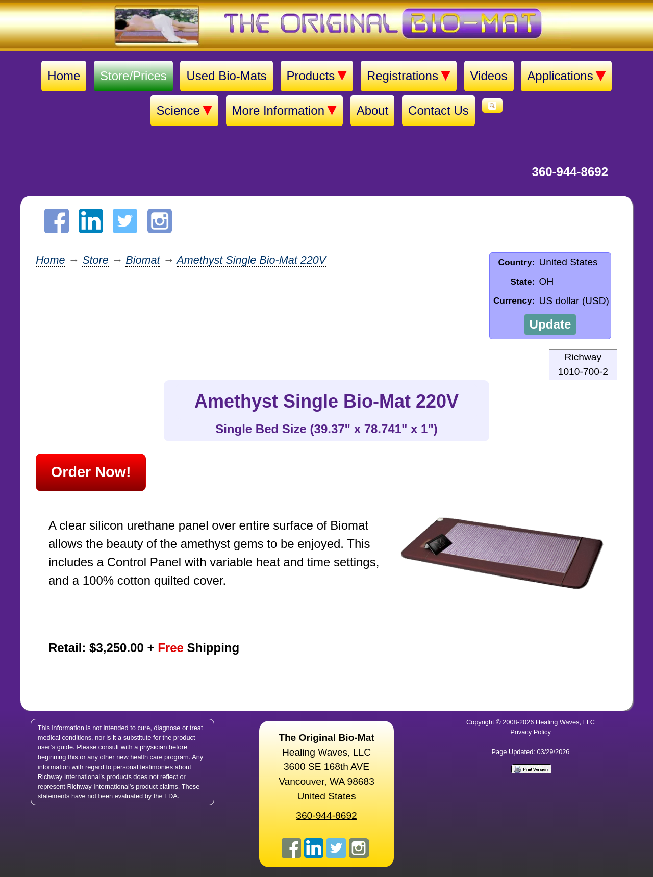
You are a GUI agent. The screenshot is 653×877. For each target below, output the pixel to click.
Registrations (408, 76)
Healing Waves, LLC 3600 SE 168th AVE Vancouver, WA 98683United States (326, 766)
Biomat (142, 260)
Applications (566, 76)
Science (184, 110)
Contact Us (438, 110)
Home (63, 76)
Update (550, 324)
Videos (489, 76)
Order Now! (91, 472)
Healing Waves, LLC (565, 722)
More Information (284, 110)
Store (95, 260)
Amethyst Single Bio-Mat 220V (251, 260)
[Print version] (530, 768)
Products (317, 76)
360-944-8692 (570, 172)
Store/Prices (133, 76)
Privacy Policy (530, 732)
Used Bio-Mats (226, 76)
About (373, 110)
